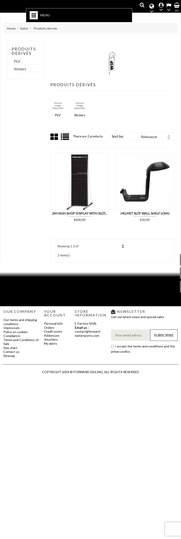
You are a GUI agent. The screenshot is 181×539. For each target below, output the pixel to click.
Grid (54, 137)
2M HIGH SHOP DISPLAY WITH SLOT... (79, 213)
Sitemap (9, 356)
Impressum (11, 328)
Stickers (20, 69)
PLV (17, 61)
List (65, 138)
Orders (49, 327)
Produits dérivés (24, 51)
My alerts (50, 343)
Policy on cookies (15, 332)
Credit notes (53, 331)
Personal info (53, 323)
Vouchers (51, 339)
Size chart (10, 348)
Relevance (156, 137)
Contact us (11, 352)
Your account (55, 313)
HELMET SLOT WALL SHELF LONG (145, 213)
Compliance (11, 336)
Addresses (51, 335)
